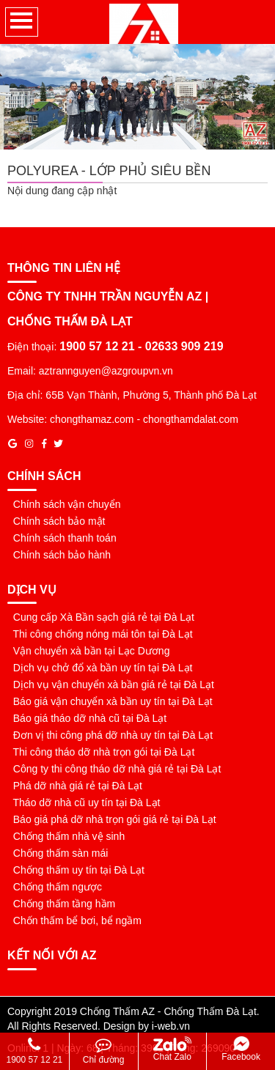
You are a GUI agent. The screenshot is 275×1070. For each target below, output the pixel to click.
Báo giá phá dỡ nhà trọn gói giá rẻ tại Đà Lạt (111, 819)
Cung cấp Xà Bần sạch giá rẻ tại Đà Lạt (100, 617)
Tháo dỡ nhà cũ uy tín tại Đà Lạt (83, 802)
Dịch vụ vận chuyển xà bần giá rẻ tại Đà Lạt (110, 684)
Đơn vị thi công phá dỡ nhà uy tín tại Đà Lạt (110, 735)
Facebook (240, 1049)
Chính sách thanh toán (62, 538)
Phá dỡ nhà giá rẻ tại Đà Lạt (74, 786)
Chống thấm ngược (54, 887)
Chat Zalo (172, 1049)
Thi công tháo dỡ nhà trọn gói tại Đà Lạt (100, 752)
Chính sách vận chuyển (64, 504)
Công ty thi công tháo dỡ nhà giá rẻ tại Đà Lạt (114, 769)
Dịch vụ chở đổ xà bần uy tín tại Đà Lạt (99, 668)
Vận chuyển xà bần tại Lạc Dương (88, 651)
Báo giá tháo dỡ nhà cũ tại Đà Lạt (86, 718)
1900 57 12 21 (35, 1050)
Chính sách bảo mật (56, 521)
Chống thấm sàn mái (57, 853)
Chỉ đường (104, 1050)
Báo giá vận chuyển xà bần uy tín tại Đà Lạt (110, 701)
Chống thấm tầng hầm (61, 904)
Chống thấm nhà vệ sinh (66, 836)
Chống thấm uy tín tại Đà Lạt (75, 870)
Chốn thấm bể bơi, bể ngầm (74, 920)
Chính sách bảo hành (59, 555)
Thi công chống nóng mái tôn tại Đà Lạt (100, 634)
